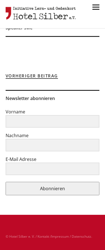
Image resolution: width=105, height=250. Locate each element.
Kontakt (43, 236)
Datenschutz (81, 236)
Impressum (60, 236)
